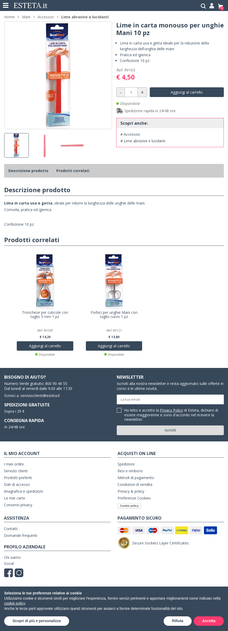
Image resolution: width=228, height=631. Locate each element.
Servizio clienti (16, 470)
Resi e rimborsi (130, 470)
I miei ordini (14, 464)
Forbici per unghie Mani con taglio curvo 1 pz (114, 314)
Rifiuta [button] (177, 621)
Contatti (11, 528)
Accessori (46, 16)
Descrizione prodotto (28, 170)
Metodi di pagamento (136, 477)
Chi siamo (12, 557)
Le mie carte (14, 498)
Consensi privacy (18, 504)
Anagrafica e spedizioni (23, 491)
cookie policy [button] (14, 603)
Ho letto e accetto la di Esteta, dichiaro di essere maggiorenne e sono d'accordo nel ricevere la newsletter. (171, 415)
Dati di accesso (17, 484)
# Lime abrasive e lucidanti (142, 140)
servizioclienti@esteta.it (40, 395)
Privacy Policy (171, 410)
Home (9, 16)
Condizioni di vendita (135, 484)
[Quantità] (131, 92)
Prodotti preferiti (18, 477)
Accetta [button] (208, 621)
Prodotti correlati (72, 170)
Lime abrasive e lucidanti (85, 16)
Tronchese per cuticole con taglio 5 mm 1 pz (45, 314)
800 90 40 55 (56, 383)
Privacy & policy (131, 491)
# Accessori (130, 134)
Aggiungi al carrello (187, 92)
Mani (26, 16)
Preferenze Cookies (134, 498)
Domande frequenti (20, 535)
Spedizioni (126, 464)
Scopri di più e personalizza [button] (37, 621)
